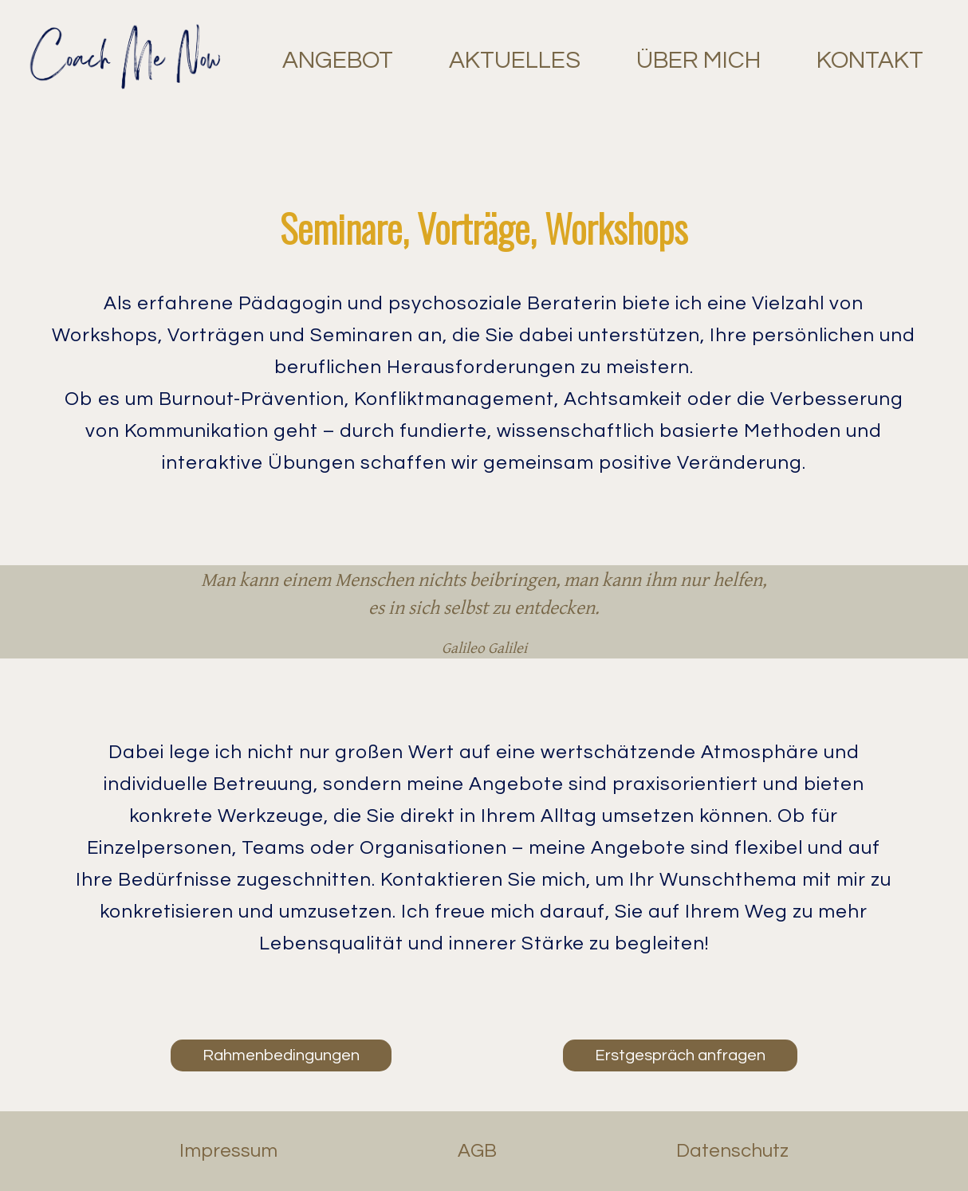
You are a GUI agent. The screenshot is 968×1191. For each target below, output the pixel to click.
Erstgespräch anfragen (680, 1055)
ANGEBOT (337, 60)
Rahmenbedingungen (281, 1055)
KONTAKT (870, 60)
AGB (477, 1151)
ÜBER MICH (698, 60)
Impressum (228, 1151)
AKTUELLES (514, 60)
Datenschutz (732, 1151)
